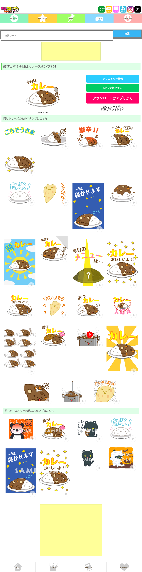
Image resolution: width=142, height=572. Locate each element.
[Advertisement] (71, 51)
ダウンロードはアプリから (113, 98)
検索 (127, 33)
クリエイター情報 (112, 78)
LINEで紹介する (112, 87)
